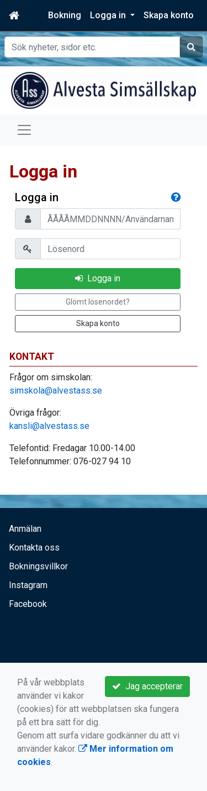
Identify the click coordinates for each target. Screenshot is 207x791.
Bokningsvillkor (38, 566)
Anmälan (25, 528)
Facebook (28, 604)
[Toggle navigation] (24, 130)
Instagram (28, 585)
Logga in (97, 278)
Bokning (64, 15)
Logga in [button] (109, 15)
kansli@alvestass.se (49, 426)
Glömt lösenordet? (98, 301)
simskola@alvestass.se (55, 390)
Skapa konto (169, 15)
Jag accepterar (147, 686)
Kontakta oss (34, 547)
